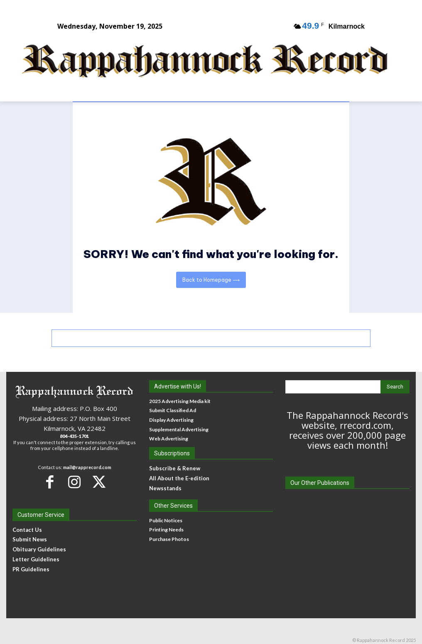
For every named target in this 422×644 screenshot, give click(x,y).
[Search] (395, 386)
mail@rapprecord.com (87, 467)
